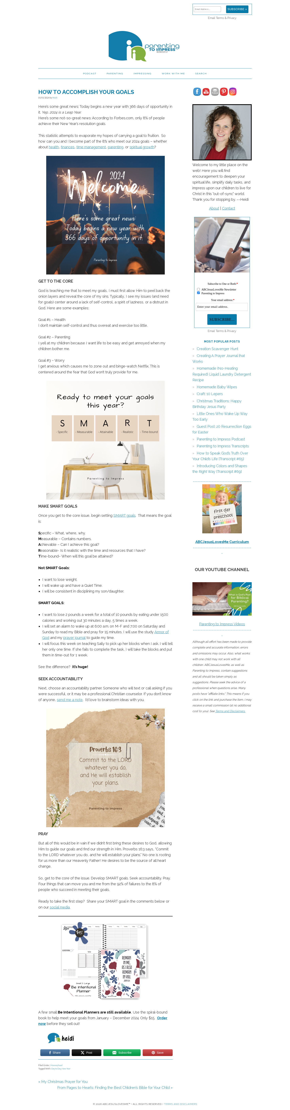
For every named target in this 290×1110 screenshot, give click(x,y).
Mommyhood (56, 1065)
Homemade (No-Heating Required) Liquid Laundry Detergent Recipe (221, 374)
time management (91, 147)
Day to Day (56, 1068)
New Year (66, 1068)
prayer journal (74, 638)
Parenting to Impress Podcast (221, 439)
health (54, 147)
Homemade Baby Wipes (217, 387)
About (214, 208)
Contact (228, 208)
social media (60, 907)
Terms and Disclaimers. (230, 711)
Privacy (231, 18)
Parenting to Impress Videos (222, 624)
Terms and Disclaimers (180, 1104)
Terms (220, 18)
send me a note (70, 700)
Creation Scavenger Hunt (217, 349)
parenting (115, 147)
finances (67, 147)
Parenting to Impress (145, 44)
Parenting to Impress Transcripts (223, 446)
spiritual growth (142, 147)
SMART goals (124, 515)
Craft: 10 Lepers (210, 394)
